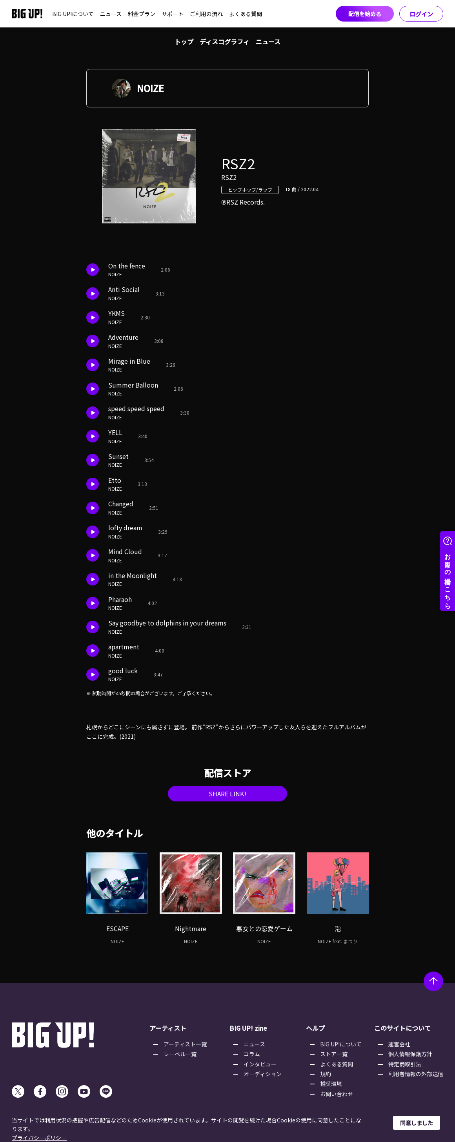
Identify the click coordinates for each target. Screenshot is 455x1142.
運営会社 (399, 1044)
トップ (184, 41)
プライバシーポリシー (39, 1138)
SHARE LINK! (227, 793)
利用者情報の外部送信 (415, 1074)
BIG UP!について (73, 13)
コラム (252, 1054)
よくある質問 (245, 13)
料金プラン (141, 13)
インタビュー (260, 1064)
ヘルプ (315, 1028)
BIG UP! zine (248, 1028)
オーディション (263, 1074)
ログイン (421, 14)
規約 (325, 1074)
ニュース (111, 13)
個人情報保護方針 (410, 1054)
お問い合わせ (336, 1094)
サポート (173, 13)
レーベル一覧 (180, 1054)
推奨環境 (331, 1084)
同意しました (416, 1123)
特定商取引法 (404, 1064)
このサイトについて (402, 1028)
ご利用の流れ (206, 13)
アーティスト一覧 (185, 1044)
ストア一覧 (334, 1054)
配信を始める (364, 14)
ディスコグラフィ (224, 41)
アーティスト (167, 1028)
